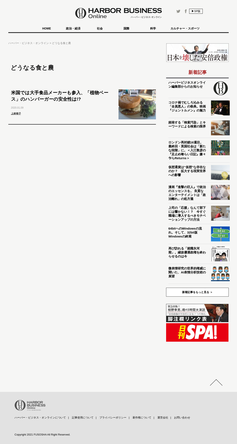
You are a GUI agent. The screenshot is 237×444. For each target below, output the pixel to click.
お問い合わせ (182, 417)
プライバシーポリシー (112, 417)
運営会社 (162, 417)
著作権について (141, 417)
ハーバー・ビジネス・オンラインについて (40, 417)
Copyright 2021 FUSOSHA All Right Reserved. (42, 434)
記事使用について (83, 417)
